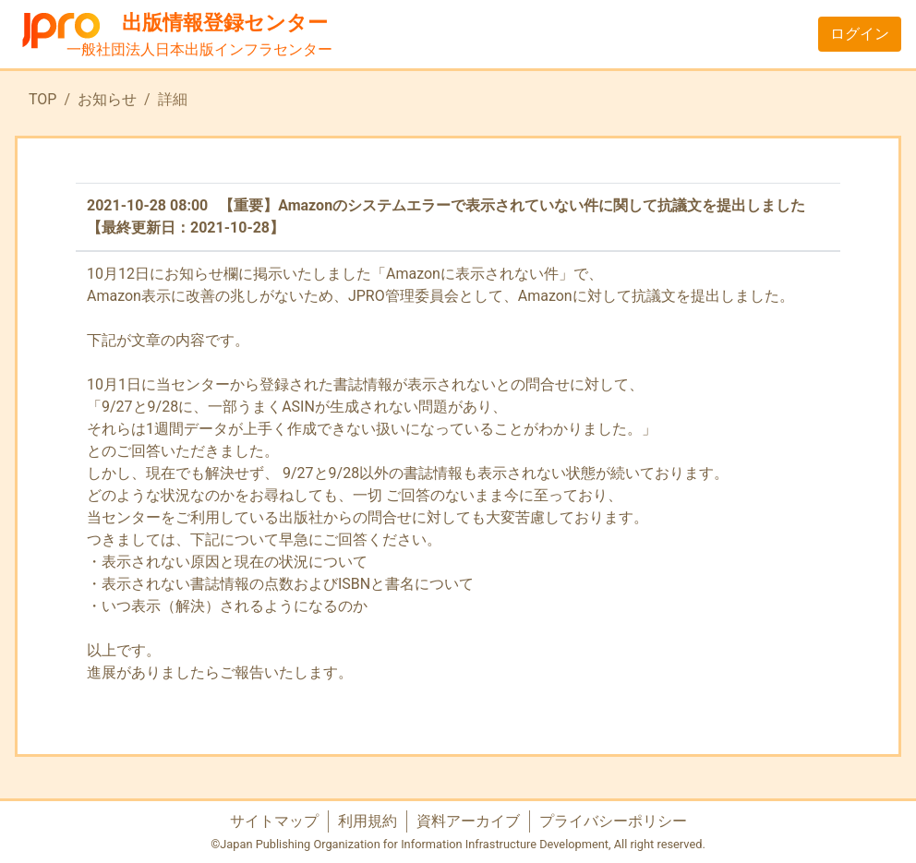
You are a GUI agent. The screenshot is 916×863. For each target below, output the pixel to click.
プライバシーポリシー (613, 821)
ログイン (859, 33)
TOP (42, 99)
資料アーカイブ (468, 821)
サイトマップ (274, 821)
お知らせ (107, 99)
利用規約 (367, 821)
